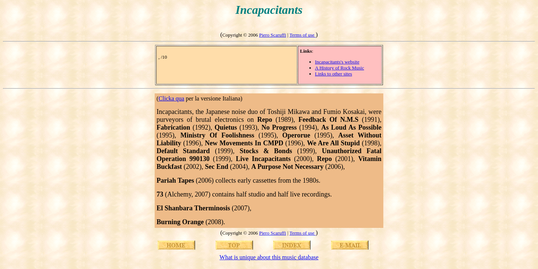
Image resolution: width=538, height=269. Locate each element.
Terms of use (303, 35)
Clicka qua (171, 98)
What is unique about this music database (269, 257)
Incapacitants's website (337, 62)
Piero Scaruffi (272, 35)
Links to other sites (333, 74)
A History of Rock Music (339, 68)
